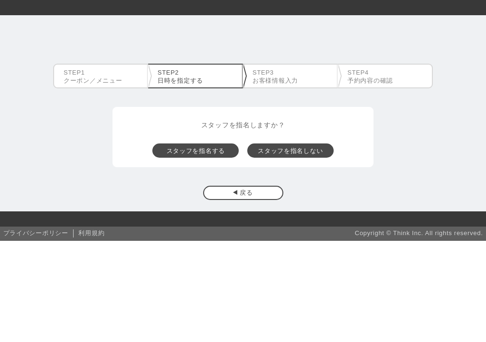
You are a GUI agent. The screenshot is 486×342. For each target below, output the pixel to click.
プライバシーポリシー (35, 233)
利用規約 (91, 233)
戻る (246, 192)
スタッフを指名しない (290, 150)
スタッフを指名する (196, 150)
